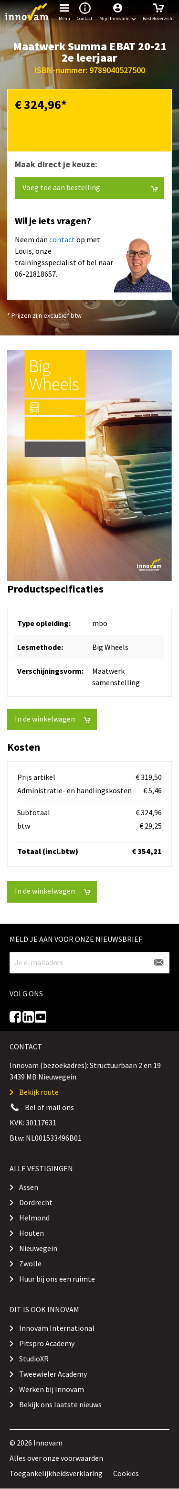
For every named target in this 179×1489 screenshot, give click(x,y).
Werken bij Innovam (51, 1389)
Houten (31, 1233)
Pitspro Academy (46, 1343)
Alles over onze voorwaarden (56, 1458)
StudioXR (34, 1358)
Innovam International (57, 1328)
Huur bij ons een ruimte (57, 1279)
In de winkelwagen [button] (53, 719)
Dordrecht (36, 1202)
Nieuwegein (38, 1248)
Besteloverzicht (158, 11)
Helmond (34, 1217)
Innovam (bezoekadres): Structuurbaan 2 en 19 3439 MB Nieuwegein (85, 1070)
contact (62, 239)
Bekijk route (39, 1092)
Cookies (126, 1473)
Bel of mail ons (49, 1107)
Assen (28, 1187)
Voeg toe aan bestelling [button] (90, 188)
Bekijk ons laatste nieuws (60, 1404)
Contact (85, 11)
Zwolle (30, 1263)
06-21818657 (35, 274)
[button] (117, 12)
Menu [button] (64, 11)
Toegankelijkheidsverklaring (56, 1473)
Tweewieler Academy (53, 1374)
